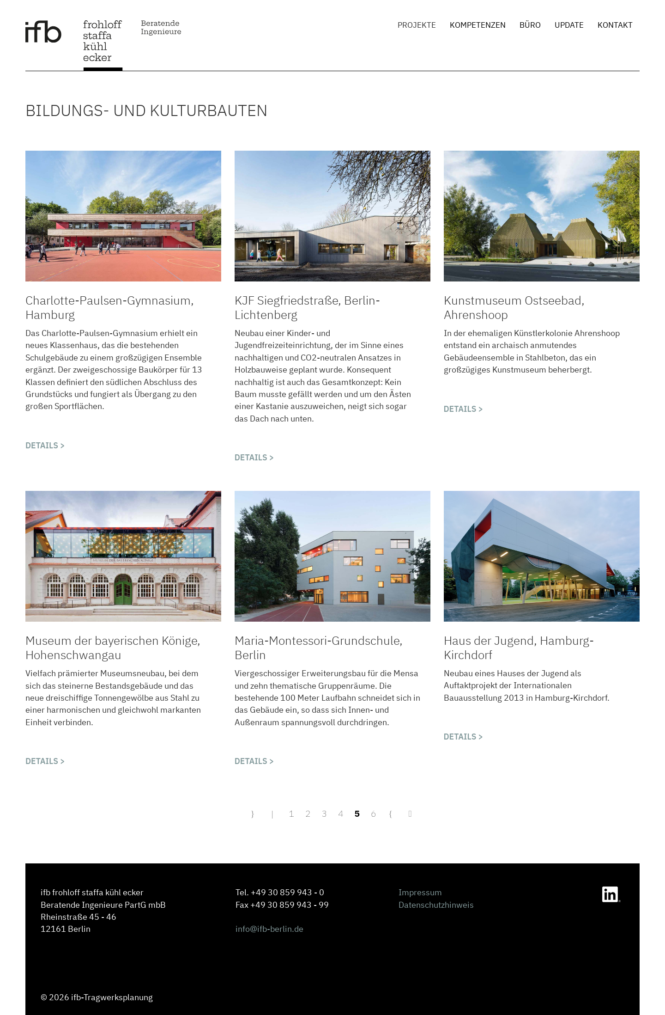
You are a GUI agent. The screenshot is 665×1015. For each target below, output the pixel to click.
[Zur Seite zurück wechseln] (274, 813)
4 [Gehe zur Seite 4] (341, 813)
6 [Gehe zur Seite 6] (373, 813)
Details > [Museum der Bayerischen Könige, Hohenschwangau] (45, 761)
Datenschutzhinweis (436, 904)
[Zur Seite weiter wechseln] (392, 813)
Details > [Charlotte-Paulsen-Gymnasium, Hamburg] (45, 445)
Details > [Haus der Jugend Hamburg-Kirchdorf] (464, 736)
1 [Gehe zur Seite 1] (291, 813)
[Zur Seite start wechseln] (254, 813)
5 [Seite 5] (357, 813)
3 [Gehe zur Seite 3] (324, 813)
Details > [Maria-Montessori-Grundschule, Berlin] (254, 761)
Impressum (420, 892)
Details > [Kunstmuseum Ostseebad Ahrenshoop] (464, 409)
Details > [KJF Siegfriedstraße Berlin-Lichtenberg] (254, 457)
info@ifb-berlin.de (269, 928)
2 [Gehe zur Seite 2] (308, 813)
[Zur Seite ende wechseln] (411, 813)
